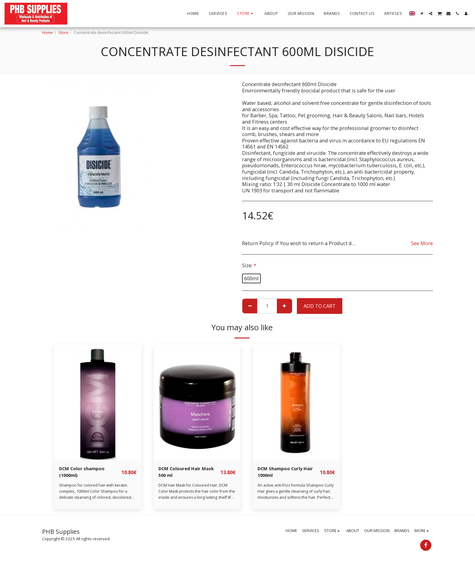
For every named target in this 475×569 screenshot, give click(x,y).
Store (63, 32)
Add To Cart (320, 305)
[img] (97, 402)
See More (422, 243)
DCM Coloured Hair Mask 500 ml (189, 472)
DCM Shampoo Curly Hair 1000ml (288, 472)
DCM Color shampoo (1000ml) (84, 472)
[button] (422, 13)
